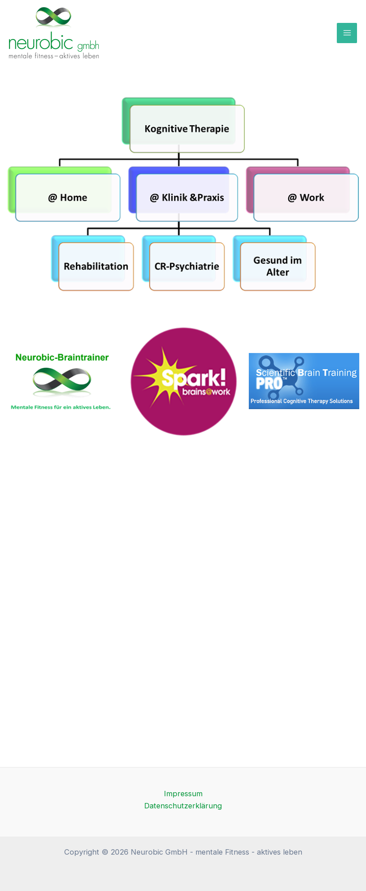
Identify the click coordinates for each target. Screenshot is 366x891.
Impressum (183, 793)
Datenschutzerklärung (183, 805)
